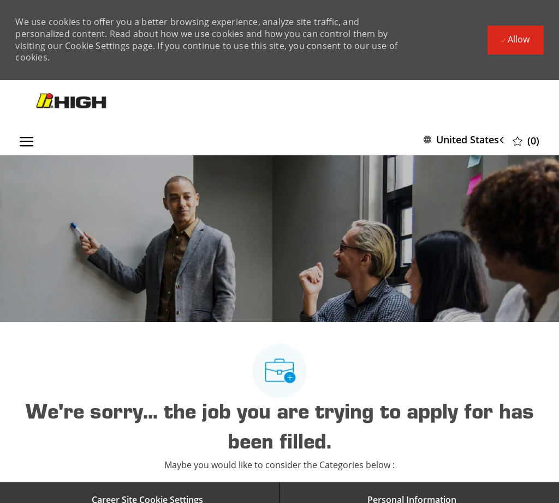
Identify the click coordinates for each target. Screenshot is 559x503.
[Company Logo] (72, 102)
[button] (465, 140)
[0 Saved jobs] (526, 140)
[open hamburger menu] (26, 139)
